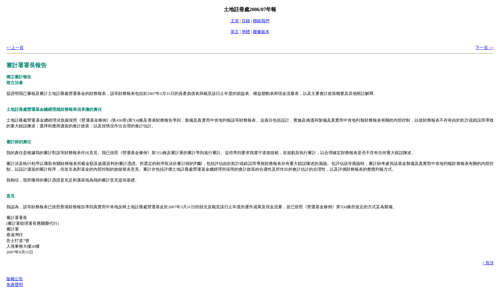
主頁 (235, 20)
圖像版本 (261, 31)
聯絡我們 (261, 20)
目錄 (246, 20)
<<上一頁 (15, 47)
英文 (235, 31)
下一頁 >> (484, 47)
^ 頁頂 (488, 262)
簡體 (246, 31)
